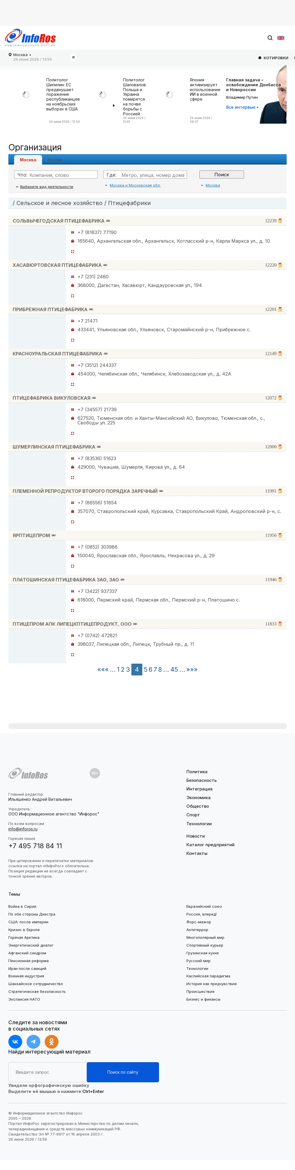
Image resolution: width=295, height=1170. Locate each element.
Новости (195, 836)
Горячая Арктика (23, 937)
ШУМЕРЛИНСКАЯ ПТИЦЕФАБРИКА (54, 447)
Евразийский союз (204, 906)
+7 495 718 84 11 (35, 846)
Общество (197, 806)
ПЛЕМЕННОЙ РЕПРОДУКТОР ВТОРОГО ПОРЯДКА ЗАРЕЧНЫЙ (85, 491)
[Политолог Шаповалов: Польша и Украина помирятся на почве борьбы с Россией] (104, 101)
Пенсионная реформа (28, 960)
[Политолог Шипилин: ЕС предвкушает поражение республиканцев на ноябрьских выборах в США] (27, 101)
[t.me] (33, 1042)
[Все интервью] (242, 107)
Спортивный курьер (204, 945)
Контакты (196, 853)
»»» (192, 669)
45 (174, 669)
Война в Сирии (22, 906)
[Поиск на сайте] (236, 38)
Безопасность (201, 780)
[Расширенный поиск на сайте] (48, 1072)
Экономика (198, 797)
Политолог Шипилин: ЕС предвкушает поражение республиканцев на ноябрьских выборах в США (63, 94)
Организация (35, 147)
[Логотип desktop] (30, 38)
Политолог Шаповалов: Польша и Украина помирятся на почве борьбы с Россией (135, 97)
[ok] (51, 1042)
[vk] (15, 1042)
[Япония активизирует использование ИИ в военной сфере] (171, 101)
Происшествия (200, 991)
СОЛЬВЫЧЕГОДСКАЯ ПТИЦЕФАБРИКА (59, 221)
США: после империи (28, 922)
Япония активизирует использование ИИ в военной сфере (205, 90)
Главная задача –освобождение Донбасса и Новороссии (253, 84)
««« (103, 669)
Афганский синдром (27, 953)
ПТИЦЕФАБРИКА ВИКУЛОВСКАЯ (51, 398)
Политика (196, 771)
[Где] (151, 175)
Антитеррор (197, 929)
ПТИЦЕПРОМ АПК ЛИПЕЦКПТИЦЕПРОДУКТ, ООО (72, 624)
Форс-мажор (198, 922)
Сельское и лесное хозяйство (59, 203)
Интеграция (199, 789)
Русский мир (198, 960)
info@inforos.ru (22, 828)
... (113, 669)
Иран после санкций (27, 968)
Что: (22, 175)
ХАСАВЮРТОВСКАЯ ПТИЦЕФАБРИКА (57, 265)
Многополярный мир (205, 937)
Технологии (199, 823)
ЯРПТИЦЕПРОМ (31, 535)
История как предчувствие (211, 983)
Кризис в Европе (24, 929)
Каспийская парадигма (208, 976)
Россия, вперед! (201, 914)
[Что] (61, 175)
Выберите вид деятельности (46, 186)
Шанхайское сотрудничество (35, 983)
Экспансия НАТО (24, 999)
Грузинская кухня (202, 953)
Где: (111, 175)
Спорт (193, 814)
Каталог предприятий (210, 844)
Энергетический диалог (31, 945)
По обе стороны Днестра (31, 914)
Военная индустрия (26, 976)
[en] (280, 38)
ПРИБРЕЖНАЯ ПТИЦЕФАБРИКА (50, 309)
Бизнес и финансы (203, 999)
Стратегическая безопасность (37, 991)
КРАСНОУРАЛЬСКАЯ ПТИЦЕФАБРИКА (57, 354)
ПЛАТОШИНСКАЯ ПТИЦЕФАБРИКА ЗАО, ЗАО (66, 580)
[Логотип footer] (28, 773)
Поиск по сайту (122, 1072)
